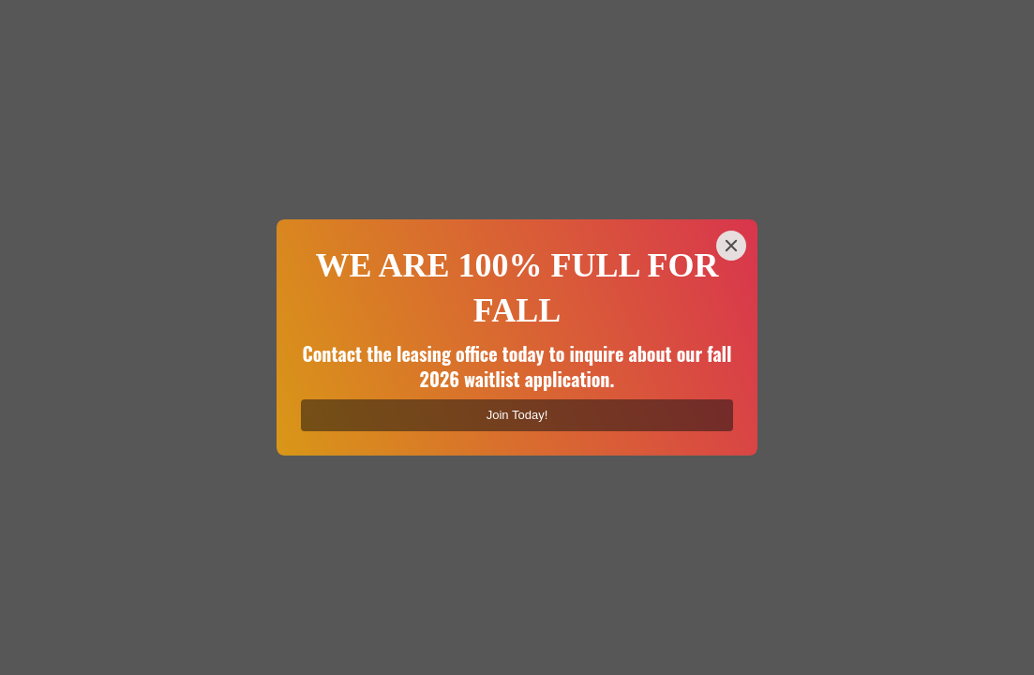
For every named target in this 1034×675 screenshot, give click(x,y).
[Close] (731, 246)
